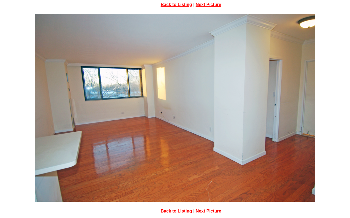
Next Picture (208, 4)
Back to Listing (176, 4)
